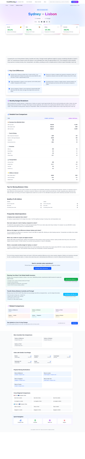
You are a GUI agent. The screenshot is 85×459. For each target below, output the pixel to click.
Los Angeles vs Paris (37, 401)
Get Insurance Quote (71, 279)
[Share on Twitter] (39, 22)
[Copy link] (49, 22)
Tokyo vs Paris (36, 406)
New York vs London (18, 397)
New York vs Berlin (56, 397)
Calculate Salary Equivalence (42, 268)
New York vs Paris (37, 397)
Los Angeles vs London (18, 401)
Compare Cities (21, 1)
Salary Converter (38, 1)
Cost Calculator (29, 1)
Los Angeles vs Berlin (57, 401)
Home (7, 5)
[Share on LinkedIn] (44, 22)
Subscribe (74, 323)
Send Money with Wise (70, 294)
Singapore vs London (18, 409)
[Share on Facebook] (42, 22)
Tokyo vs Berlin (56, 406)
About (45, 1)
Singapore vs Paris (37, 409)
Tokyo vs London (17, 406)
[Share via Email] (47, 22)
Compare (12, 5)
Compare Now (74, 1)
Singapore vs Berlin (56, 409)
